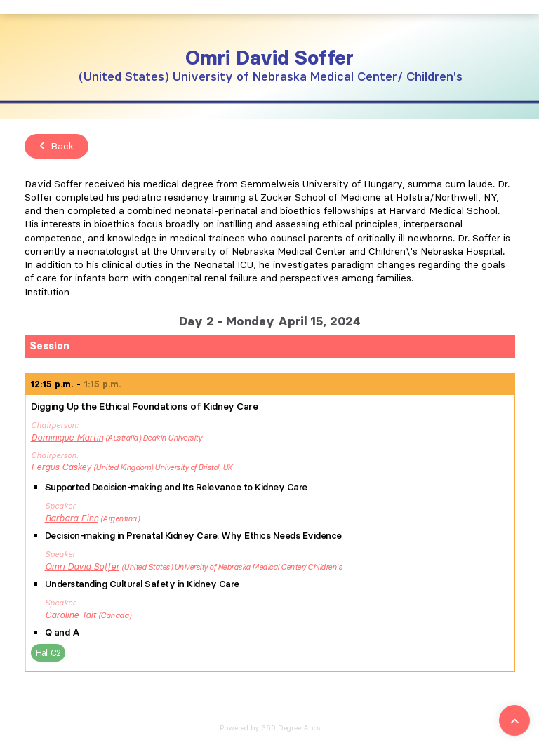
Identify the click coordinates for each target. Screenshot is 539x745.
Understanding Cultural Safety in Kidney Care (142, 584)
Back (56, 146)
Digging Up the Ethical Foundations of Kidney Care (144, 406)
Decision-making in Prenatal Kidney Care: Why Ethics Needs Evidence (193, 536)
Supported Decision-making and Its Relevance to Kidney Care (176, 487)
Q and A (62, 632)
